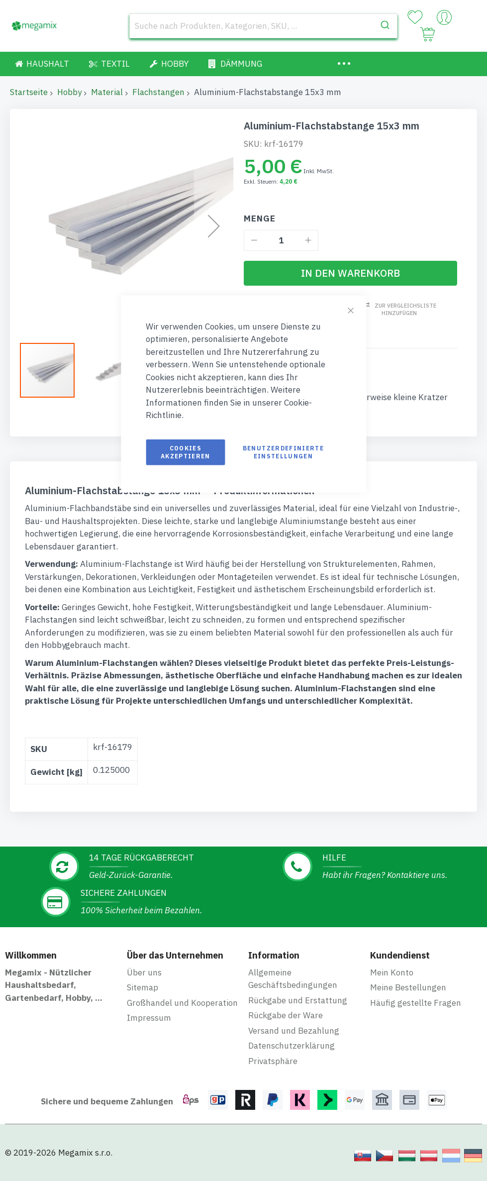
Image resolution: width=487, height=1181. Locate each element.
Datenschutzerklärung (291, 1043)
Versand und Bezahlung (293, 1028)
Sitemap (142, 985)
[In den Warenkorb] (351, 273)
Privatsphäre (272, 1058)
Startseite (29, 92)
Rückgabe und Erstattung (297, 997)
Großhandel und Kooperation (182, 1000)
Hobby (69, 92)
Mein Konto (391, 970)
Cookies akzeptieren (185, 451)
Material (107, 92)
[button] (109, 369)
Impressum (149, 1015)
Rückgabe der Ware (285, 1013)
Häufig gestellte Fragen (415, 1000)
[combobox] (263, 25)
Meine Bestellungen (408, 985)
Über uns (144, 970)
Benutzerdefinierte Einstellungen (283, 451)
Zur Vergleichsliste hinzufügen (403, 309)
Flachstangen (158, 92)
